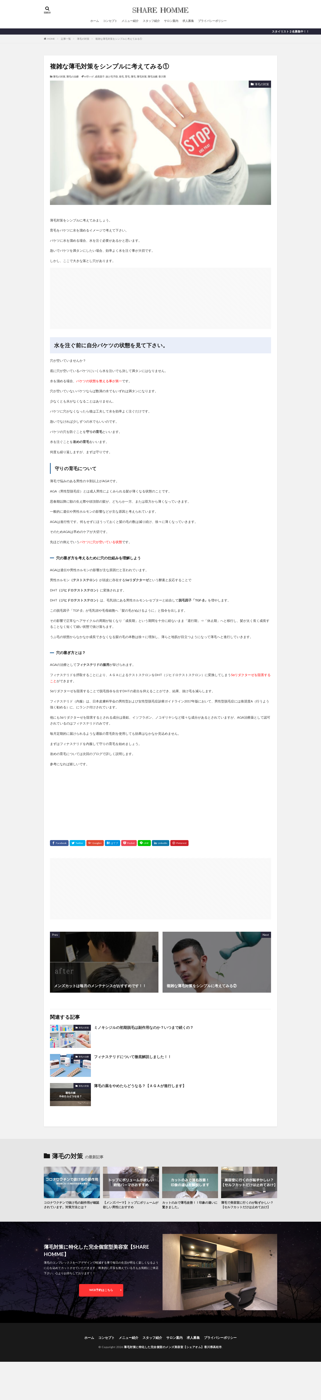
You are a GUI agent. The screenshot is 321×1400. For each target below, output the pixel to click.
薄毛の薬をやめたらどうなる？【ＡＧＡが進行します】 (140, 1085)
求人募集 (188, 20)
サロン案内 (171, 20)
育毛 (127, 76)
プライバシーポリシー (212, 20)
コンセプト (110, 20)
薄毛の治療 (72, 76)
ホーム (94, 20)
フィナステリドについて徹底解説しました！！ (132, 1056)
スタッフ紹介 (151, 20)
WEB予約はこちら (101, 1290)
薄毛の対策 (83, 38)
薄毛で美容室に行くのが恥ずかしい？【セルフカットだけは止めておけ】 (247, 1205)
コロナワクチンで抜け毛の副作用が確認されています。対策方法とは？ (71, 1205)
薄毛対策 (142, 76)
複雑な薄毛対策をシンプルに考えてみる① (118, 38)
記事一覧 (66, 38)
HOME (51, 38)
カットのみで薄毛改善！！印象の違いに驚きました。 (189, 1205)
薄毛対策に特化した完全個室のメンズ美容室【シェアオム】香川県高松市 (173, 1347)
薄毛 (133, 76)
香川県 (162, 76)
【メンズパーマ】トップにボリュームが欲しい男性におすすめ (130, 1205)
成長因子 (100, 76)
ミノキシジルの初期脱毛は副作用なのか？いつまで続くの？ (143, 1027)
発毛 (121, 76)
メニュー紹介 (130, 20)
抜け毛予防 (112, 76)
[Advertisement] (160, 296)
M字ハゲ (89, 76)
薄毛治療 (152, 76)
